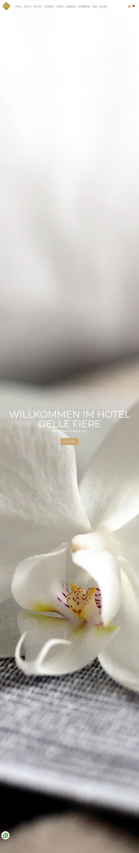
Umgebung (83, 6)
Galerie (60, 6)
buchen (69, 441)
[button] (134, 6)
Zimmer (38, 6)
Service (27, 6)
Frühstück (49, 6)
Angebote (70, 6)
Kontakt (103, 6)
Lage (94, 6)
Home (18, 6)
